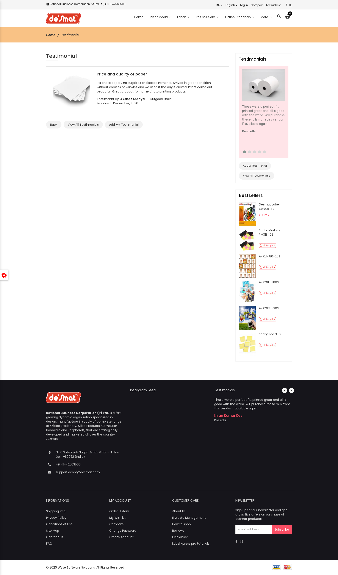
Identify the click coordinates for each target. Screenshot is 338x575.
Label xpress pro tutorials (190, 543)
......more (52, 439)
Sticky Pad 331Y (270, 334)
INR (219, 5)
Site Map (52, 530)
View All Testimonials (256, 175)
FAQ (49, 543)
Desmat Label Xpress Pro (269, 206)
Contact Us (54, 537)
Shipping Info (56, 511)
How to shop (181, 524)
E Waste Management (189, 517)
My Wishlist (273, 5)
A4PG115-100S (269, 282)
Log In (244, 5)
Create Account (121, 537)
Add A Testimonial (255, 166)
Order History (119, 511)
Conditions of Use (59, 524)
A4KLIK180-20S (269, 256)
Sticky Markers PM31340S (269, 232)
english (231, 5)
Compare (257, 5)
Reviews (178, 530)
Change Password (122, 530)
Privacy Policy (56, 517)
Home (50, 35)
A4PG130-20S (269, 308)
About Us (179, 511)
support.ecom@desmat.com (78, 472)
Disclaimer (180, 537)
